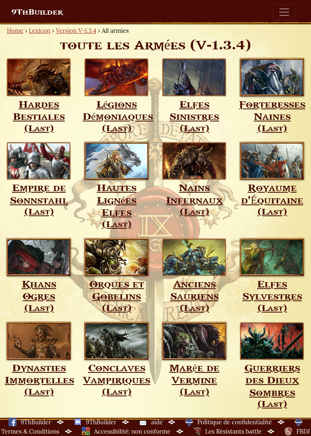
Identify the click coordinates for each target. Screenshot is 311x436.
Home (15, 30)
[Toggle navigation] (284, 12)
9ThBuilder (37, 12)
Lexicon (39, 30)
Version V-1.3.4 (76, 30)
